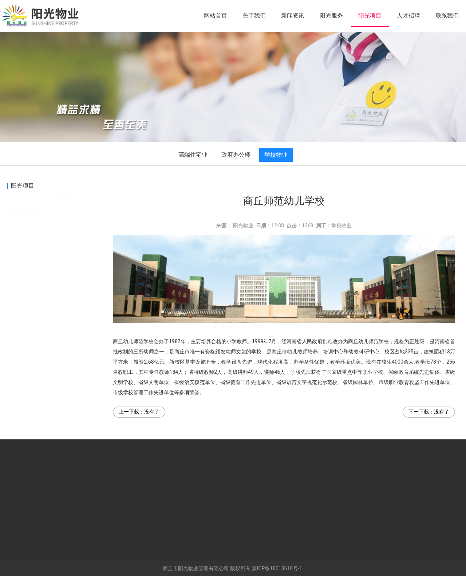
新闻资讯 (292, 15)
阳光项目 (370, 15)
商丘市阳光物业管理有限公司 (196, 568)
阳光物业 (243, 225)
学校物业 (276, 154)
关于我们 (254, 15)
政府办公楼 (235, 154)
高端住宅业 (193, 154)
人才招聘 (408, 15)
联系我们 (447, 15)
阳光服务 (331, 15)
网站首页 (215, 15)
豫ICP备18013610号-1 (277, 568)
